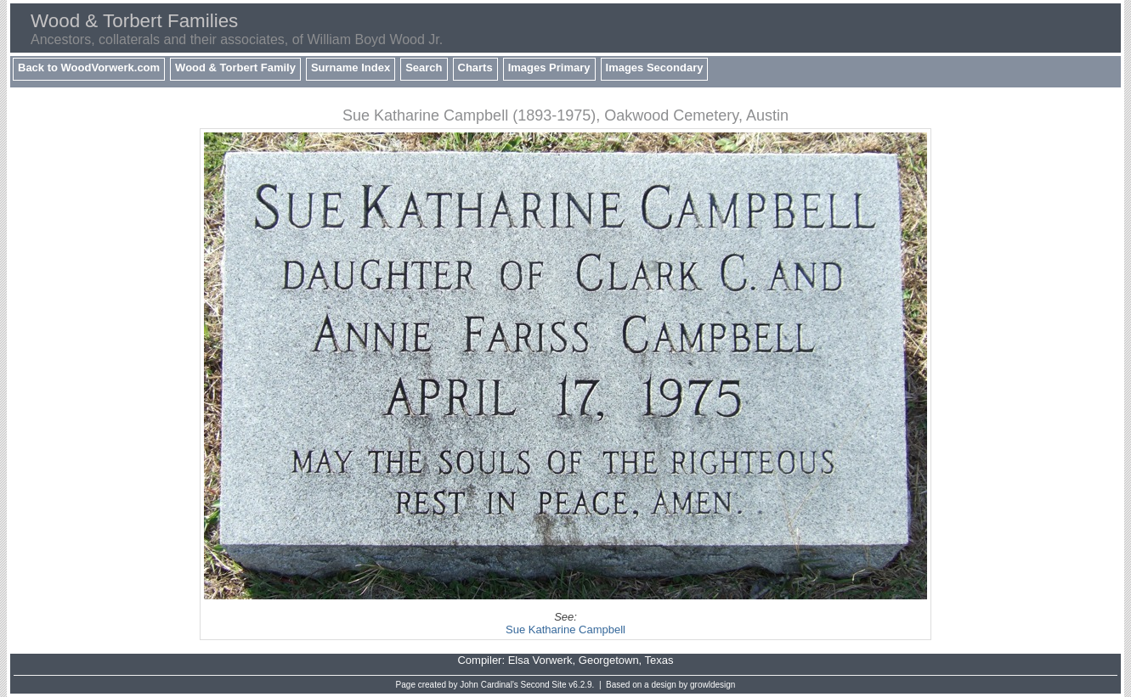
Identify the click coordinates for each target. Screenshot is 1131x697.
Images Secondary (655, 67)
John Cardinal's (489, 684)
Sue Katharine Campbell (565, 629)
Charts (475, 67)
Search (423, 67)
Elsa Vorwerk (540, 660)
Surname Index (350, 67)
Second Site (544, 684)
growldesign (712, 684)
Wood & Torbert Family (235, 67)
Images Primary (549, 67)
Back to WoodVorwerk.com (89, 67)
